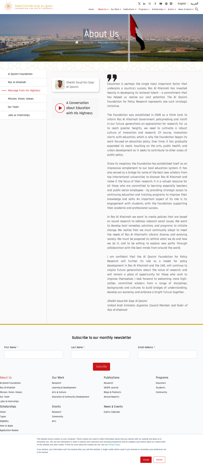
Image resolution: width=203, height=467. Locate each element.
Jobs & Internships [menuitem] (19, 115)
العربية (194, 3)
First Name (11, 347)
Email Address (146, 347)
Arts (54, 421)
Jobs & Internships (9, 401)
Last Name (78, 347)
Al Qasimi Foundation (10, 383)
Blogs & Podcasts (112, 392)
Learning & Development (64, 387)
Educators (161, 383)
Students (160, 387)
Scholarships (158, 9)
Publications (128, 9)
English (182, 3)
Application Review (9, 430)
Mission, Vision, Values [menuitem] (21, 98)
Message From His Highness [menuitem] (24, 90)
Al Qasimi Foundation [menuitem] (20, 74)
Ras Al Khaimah (7, 387)
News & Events (185, 9)
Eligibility (4, 421)
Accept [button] (146, 460)
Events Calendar (112, 412)
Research (56, 383)
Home (91, 9)
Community (161, 392)
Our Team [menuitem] (13, 107)
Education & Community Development (70, 396)
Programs (143, 9)
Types (3, 416)
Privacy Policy (114, 445)
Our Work (115, 9)
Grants (171, 9)
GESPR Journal (111, 387)
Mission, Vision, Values (11, 392)
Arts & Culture (59, 392)
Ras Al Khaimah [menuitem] (17, 82)
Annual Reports (111, 396)
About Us (102, 9)
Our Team (5, 396)
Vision (3, 412)
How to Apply (6, 425)
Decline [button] (159, 460)
